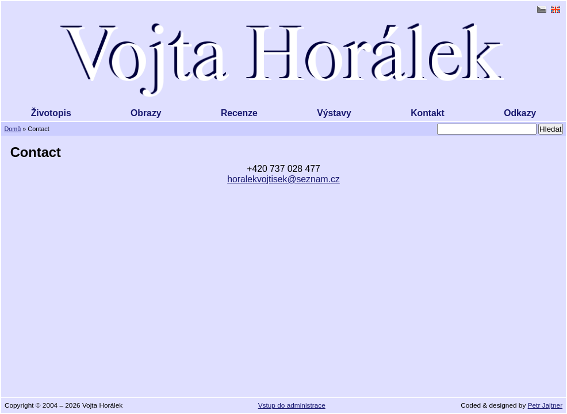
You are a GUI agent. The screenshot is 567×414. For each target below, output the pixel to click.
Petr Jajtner (545, 405)
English (555, 9)
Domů (12, 128)
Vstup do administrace (291, 405)
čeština (541, 9)
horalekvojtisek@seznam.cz (283, 179)
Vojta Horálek (283, 60)
